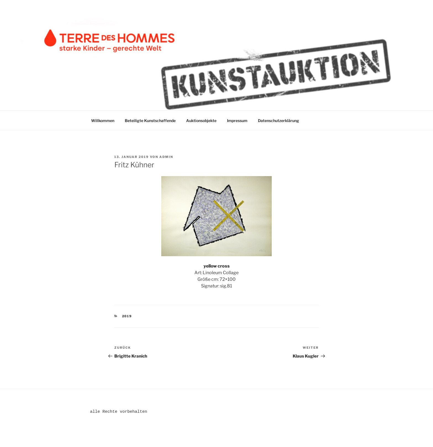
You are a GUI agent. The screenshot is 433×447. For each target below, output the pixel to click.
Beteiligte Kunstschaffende (150, 120)
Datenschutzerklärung (278, 120)
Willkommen (102, 120)
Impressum (237, 120)
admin (166, 157)
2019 (127, 316)
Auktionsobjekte (201, 120)
